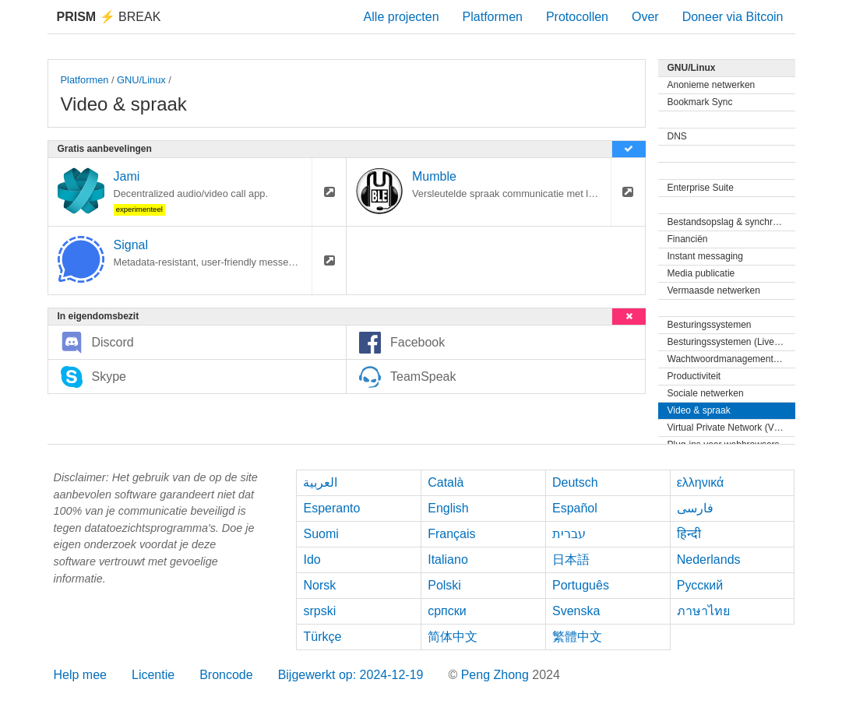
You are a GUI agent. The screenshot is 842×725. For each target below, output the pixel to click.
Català (445, 482)
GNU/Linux (141, 80)
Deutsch (575, 482)
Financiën (688, 239)
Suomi (320, 533)
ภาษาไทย (703, 611)
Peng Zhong (497, 674)
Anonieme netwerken (712, 84)
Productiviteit (694, 376)
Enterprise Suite (701, 187)
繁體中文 (577, 636)
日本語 (571, 559)
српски (447, 611)
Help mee (80, 674)
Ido (311, 559)
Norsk (319, 585)
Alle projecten (401, 16)
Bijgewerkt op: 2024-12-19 (351, 674)
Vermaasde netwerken (714, 290)
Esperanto (331, 508)
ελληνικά (700, 482)
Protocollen (577, 16)
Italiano (448, 559)
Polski (444, 585)
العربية (320, 482)
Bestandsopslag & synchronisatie (731, 221)
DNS (677, 136)
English (448, 508)
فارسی (695, 508)
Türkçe (322, 636)
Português (580, 585)
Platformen (493, 16)
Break (109, 16)
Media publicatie (701, 273)
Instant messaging (705, 256)
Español (574, 508)
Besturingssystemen (710, 324)
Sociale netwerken (706, 393)
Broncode (226, 674)
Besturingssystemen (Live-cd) (729, 341)
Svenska (576, 611)
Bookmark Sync (700, 102)
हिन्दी (689, 533)
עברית (569, 533)
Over (645, 16)
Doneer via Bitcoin (733, 16)
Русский (700, 585)
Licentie (153, 674)
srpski (319, 611)
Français (451, 533)
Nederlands (709, 559)
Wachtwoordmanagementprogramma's (731, 359)
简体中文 (452, 636)
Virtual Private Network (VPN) (729, 427)
